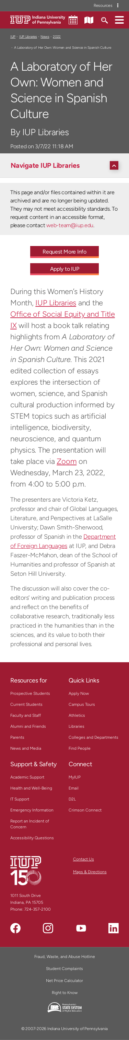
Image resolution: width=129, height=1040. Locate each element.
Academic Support (27, 777)
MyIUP (75, 777)
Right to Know (65, 992)
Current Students (26, 704)
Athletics (77, 715)
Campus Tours (82, 704)
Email (74, 788)
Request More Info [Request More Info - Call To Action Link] (64, 251)
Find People (80, 748)
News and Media (25, 748)
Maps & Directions (90, 871)
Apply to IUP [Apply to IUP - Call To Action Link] (64, 269)
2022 (57, 36)
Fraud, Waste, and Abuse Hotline (64, 956)
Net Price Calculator (64, 980)
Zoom (67, 461)
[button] (119, 19)
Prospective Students (30, 693)
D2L (72, 799)
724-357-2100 (37, 909)
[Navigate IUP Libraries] (66, 165)
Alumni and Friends (28, 726)
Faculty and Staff (25, 715)
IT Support (19, 799)
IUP (12, 36)
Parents (17, 737)
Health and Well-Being (31, 788)
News (44, 36)
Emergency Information (32, 810)
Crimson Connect (85, 810)
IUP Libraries (28, 36)
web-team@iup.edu (69, 225)
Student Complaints (64, 968)
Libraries (76, 726)
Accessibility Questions (32, 837)
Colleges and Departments (93, 737)
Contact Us (83, 859)
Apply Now (79, 693)
